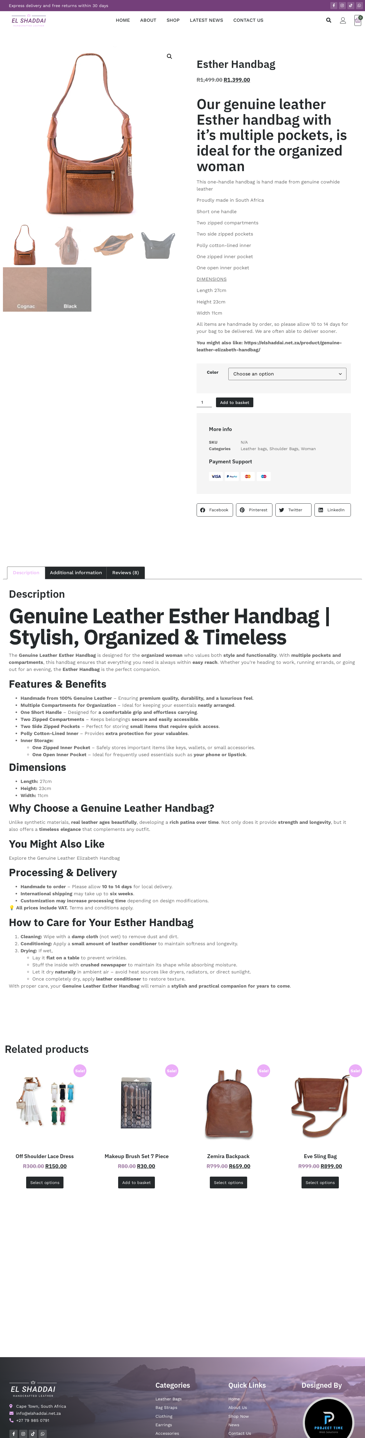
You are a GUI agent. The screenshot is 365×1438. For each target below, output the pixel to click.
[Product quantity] (205, 403)
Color (212, 372)
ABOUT (148, 20)
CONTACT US (248, 20)
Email (301, 1389)
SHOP (173, 20)
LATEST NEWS (206, 20)
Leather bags (254, 449)
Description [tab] (26, 573)
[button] (328, 20)
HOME (123, 20)
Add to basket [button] (136, 1183)
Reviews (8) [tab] (125, 573)
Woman (308, 449)
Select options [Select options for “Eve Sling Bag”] (320, 1183)
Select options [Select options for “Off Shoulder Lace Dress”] (44, 1183)
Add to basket (238, 402)
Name (235, 1389)
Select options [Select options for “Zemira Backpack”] (228, 1183)
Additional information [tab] (76, 573)
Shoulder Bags (283, 449)
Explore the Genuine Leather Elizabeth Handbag (64, 859)
